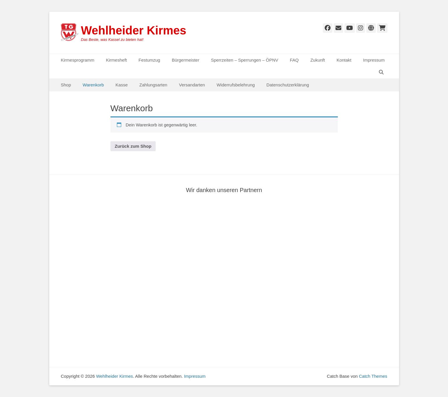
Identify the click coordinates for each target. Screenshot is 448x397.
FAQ (294, 60)
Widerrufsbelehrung (236, 84)
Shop (66, 84)
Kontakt (344, 60)
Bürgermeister (185, 60)
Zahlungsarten (153, 84)
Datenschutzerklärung (287, 84)
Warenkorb (93, 84)
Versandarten (192, 84)
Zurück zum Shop (133, 146)
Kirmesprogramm (77, 60)
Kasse (121, 84)
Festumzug (149, 60)
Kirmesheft (116, 60)
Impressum (374, 60)
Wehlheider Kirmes (134, 30)
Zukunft (317, 60)
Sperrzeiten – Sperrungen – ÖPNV (244, 60)
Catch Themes (373, 376)
